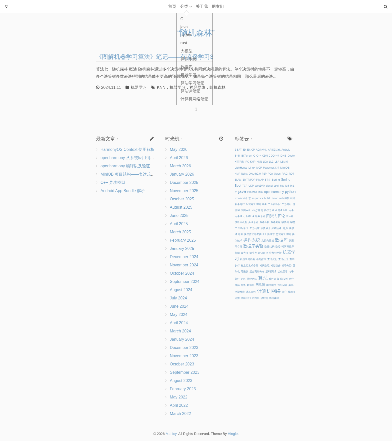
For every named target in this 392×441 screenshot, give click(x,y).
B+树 (237, 155)
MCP (259, 167)
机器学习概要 (247, 259)
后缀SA (250, 216)
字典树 (285, 222)
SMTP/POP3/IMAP (253, 179)
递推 (237, 298)
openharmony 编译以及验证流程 (129, 166)
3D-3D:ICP (249, 149)
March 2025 (180, 232)
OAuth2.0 (255, 173)
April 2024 (179, 323)
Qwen (277, 173)
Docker (292, 155)
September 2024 (184, 281)
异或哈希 (277, 228)
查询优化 (272, 259)
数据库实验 (253, 246)
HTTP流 (239, 161)
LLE (271, 161)
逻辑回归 (246, 298)
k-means (252, 192)
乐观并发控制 (253, 204)
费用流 (291, 291)
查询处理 (283, 259)
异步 (285, 228)
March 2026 (180, 166)
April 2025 (179, 224)
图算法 (271, 216)
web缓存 (284, 198)
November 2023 (184, 356)
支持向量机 (268, 240)
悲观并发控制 (283, 234)
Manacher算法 (271, 167)
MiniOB (285, 167)
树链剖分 (275, 265)
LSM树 (284, 161)
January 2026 (182, 174)
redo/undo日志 (243, 198)
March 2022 (180, 413)
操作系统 (251, 239)
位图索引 (246, 210)
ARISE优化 (274, 149)
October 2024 (182, 273)
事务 (264, 204)
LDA (265, 161)
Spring (276, 179)
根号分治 (287, 265)
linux (260, 192)
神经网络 (198, 87)
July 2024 (178, 298)
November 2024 (184, 265)
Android (286, 149)
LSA (276, 161)
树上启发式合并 (249, 265)
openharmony (274, 192)
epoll (276, 185)
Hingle (233, 434)
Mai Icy (171, 434)
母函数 (244, 271)
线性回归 (274, 278)
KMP (253, 161)
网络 (243, 285)
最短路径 (263, 252)
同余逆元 (240, 216)
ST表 (267, 179)
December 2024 (184, 257)
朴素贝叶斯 (275, 252)
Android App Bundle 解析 (122, 191)
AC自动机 (261, 149)
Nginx (244, 173)
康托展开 (265, 228)
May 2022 (178, 397)
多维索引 (253, 222)
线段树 (284, 278)
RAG (285, 173)
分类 (184, 6)
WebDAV (260, 185)
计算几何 (251, 291)
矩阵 (243, 278)
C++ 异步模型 (112, 182)
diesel (269, 185)
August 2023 (181, 380)
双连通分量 (281, 210)
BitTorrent (247, 155)
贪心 (284, 291)
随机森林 (218, 87)
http (282, 185)
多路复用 (275, 222)
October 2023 (182, 364)
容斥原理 (243, 228)
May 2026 (178, 149)
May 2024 (178, 314)
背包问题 (283, 285)
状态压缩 (283, 271)
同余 (291, 210)
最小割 (253, 252)
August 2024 (181, 290)
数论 (278, 246)
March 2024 (180, 331)
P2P (264, 173)
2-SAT (238, 149)
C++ (258, 155)
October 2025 (182, 199)
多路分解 (265, 222)
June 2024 (179, 306)
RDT (291, 173)
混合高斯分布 (257, 271)
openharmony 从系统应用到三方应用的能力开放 (143, 158)
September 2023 (184, 372)
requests (257, 198)
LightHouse (241, 167)
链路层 (256, 298)
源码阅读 (271, 271)
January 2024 (182, 339)
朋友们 (218, 6)
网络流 (260, 285)
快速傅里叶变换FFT (255, 234)
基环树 (290, 216)
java (242, 191)
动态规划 (257, 210)
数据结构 (269, 246)
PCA (270, 173)
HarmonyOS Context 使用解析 (127, 149)
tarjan (275, 198)
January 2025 (182, 248)
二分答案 (287, 204)
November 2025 (184, 191)
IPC (247, 161)
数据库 (281, 239)
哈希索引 (260, 216)
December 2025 (184, 182)
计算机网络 (269, 291)
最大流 (244, 252)
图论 (281, 216)
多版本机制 (241, 222)
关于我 (202, 6)
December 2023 (184, 347)
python (290, 192)
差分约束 (255, 228)
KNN (161, 87)
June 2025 (179, 215)
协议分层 (269, 210)
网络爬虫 (271, 285)
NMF (237, 173)
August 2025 (181, 207)
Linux (251, 167)
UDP (251, 185)
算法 (263, 278)
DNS (283, 155)
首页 (172, 6)
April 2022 (179, 405)
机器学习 (139, 87)
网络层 (250, 285)
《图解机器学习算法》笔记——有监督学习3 (154, 56)
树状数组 (265, 265)
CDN (265, 155)
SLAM (238, 179)
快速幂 (271, 234)
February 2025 (183, 240)
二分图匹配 (274, 204)
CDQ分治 (274, 155)
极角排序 (261, 259)
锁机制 (264, 298)
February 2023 (183, 389)
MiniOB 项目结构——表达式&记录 (131, 174)
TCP (245, 185)
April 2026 (179, 158)
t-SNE (267, 198)
